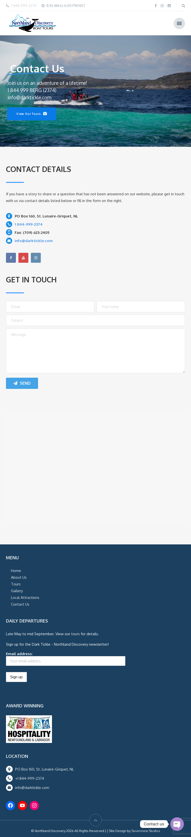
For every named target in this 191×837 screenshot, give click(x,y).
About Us (19, 577)
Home (16, 570)
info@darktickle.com (32, 787)
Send (22, 383)
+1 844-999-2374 (29, 778)
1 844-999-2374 (29, 224)
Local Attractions (25, 597)
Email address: (65, 658)
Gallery (17, 590)
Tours (16, 584)
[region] (95, 91)
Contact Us (20, 604)
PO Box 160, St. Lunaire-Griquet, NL (44, 769)
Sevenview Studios (145, 831)
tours (75, 633)
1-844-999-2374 (23, 5)
